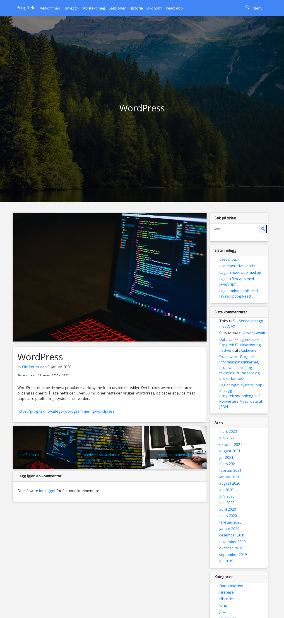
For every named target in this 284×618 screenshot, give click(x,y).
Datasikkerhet (231, 585)
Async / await (254, 332)
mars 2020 (228, 515)
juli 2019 (226, 560)
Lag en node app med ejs (240, 272)
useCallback (229, 259)
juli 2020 (226, 489)
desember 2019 (232, 535)
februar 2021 (230, 470)
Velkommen (50, 8)
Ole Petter (31, 366)
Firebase (226, 592)
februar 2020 (230, 522)
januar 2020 (229, 528)
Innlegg (70, 8)
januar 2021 (229, 476)
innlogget (47, 490)
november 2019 (232, 541)
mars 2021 (228, 463)
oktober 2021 (230, 444)
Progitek (25, 8)
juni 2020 (227, 496)
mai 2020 (226, 502)
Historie (136, 8)
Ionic (223, 605)
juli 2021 (226, 457)
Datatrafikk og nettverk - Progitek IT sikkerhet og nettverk (240, 345)
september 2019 (233, 554)
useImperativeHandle (237, 265)
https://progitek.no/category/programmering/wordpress (65, 411)
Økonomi (154, 8)
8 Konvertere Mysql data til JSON (240, 401)
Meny (260, 8)
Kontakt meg (94, 8)
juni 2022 (227, 437)
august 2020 (229, 483)
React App (174, 8)
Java (222, 611)
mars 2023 (228, 431)
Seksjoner (117, 8)
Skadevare (247, 350)
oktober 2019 (230, 548)
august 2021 (229, 450)
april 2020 (227, 509)
